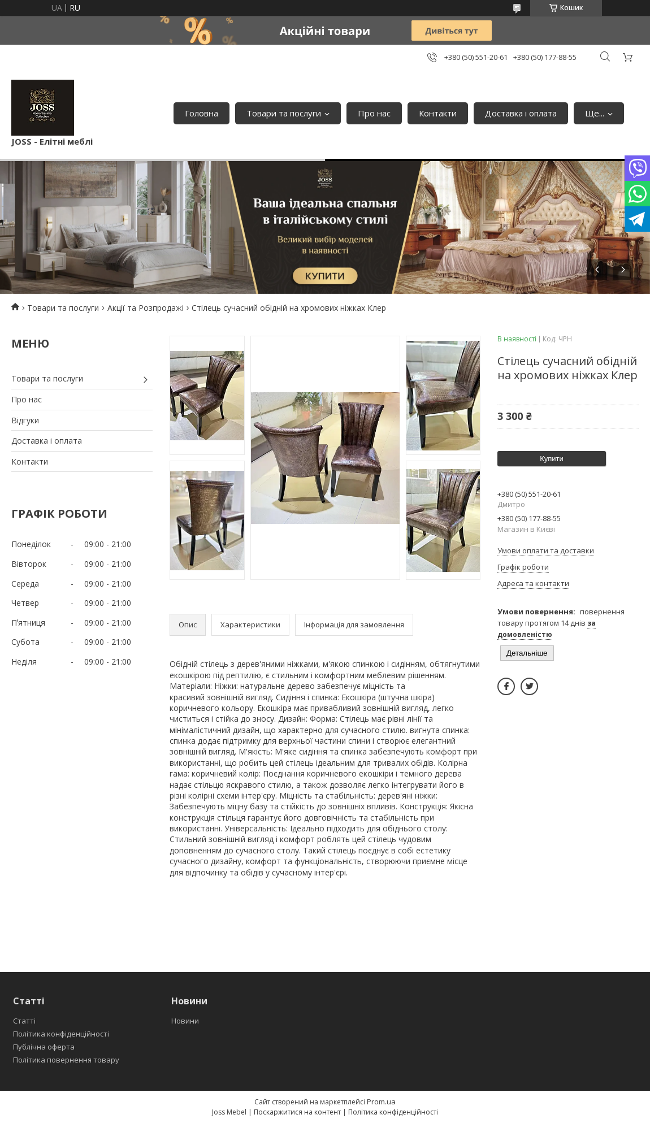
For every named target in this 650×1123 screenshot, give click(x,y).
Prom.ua (381, 1101)
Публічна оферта (44, 1047)
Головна (201, 113)
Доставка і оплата (521, 113)
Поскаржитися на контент (297, 1112)
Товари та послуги (283, 113)
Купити (552, 458)
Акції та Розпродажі (145, 307)
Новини (185, 1021)
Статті (24, 1021)
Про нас (374, 113)
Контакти (438, 113)
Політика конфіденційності (61, 1034)
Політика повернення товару (66, 1060)
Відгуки (25, 420)
